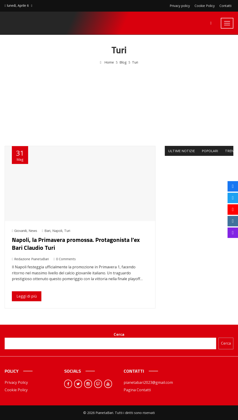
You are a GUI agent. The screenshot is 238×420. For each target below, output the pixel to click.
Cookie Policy (16, 389)
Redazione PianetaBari (30, 259)
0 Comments (64, 259)
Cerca (119, 334)
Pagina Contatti (137, 389)
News (33, 230)
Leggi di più (27, 296)
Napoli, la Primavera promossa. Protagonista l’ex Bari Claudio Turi (76, 243)
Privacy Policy (16, 382)
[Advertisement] (119, 99)
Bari (47, 230)
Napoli (57, 230)
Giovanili (20, 230)
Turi (67, 230)
